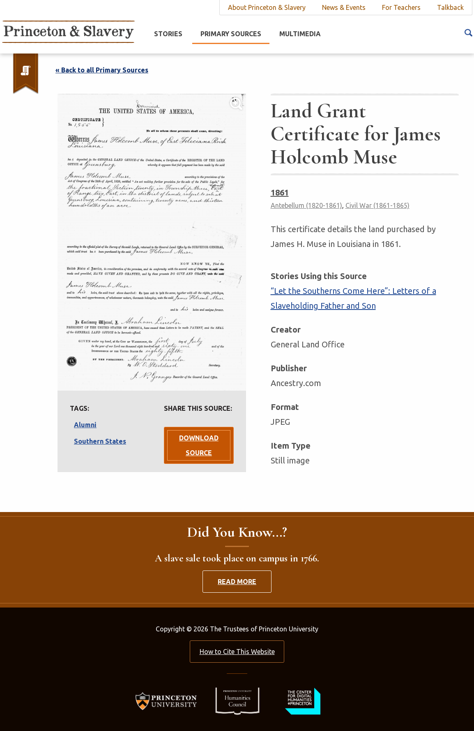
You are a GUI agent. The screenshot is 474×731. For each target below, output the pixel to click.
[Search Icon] (468, 32)
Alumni (85, 424)
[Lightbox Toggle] (152, 242)
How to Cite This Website (237, 651)
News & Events (344, 7)
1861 (280, 192)
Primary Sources (230, 33)
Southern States (100, 441)
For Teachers (401, 7)
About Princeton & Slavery (267, 7)
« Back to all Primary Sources (101, 70)
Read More (237, 581)
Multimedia (300, 33)
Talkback (450, 7)
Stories (168, 33)
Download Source (199, 445)
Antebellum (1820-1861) (306, 205)
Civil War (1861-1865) (377, 205)
